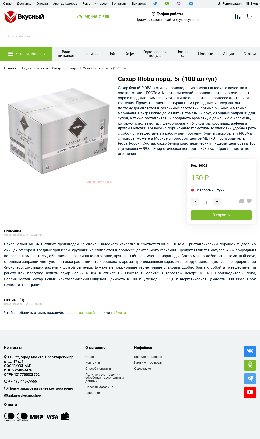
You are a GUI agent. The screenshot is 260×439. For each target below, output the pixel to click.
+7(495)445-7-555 (93, 17)
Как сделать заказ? (148, 356)
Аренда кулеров (65, 3)
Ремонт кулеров (94, 3)
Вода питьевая (66, 54)
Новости (205, 54)
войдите (118, 312)
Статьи (250, 54)
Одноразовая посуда (155, 54)
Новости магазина (99, 387)
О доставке (142, 368)
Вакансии (139, 3)
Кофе (129, 54)
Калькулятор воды (148, 362)
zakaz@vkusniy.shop (24, 395)
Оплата (42, 3)
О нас (7, 3)
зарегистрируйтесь (85, 312)
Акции (228, 54)
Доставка (24, 3)
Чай (111, 54)
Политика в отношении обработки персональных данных (104, 378)
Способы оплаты (98, 368)
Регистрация (229, 3)
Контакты (119, 3)
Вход (252, 3)
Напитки (91, 54)
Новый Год (182, 54)
